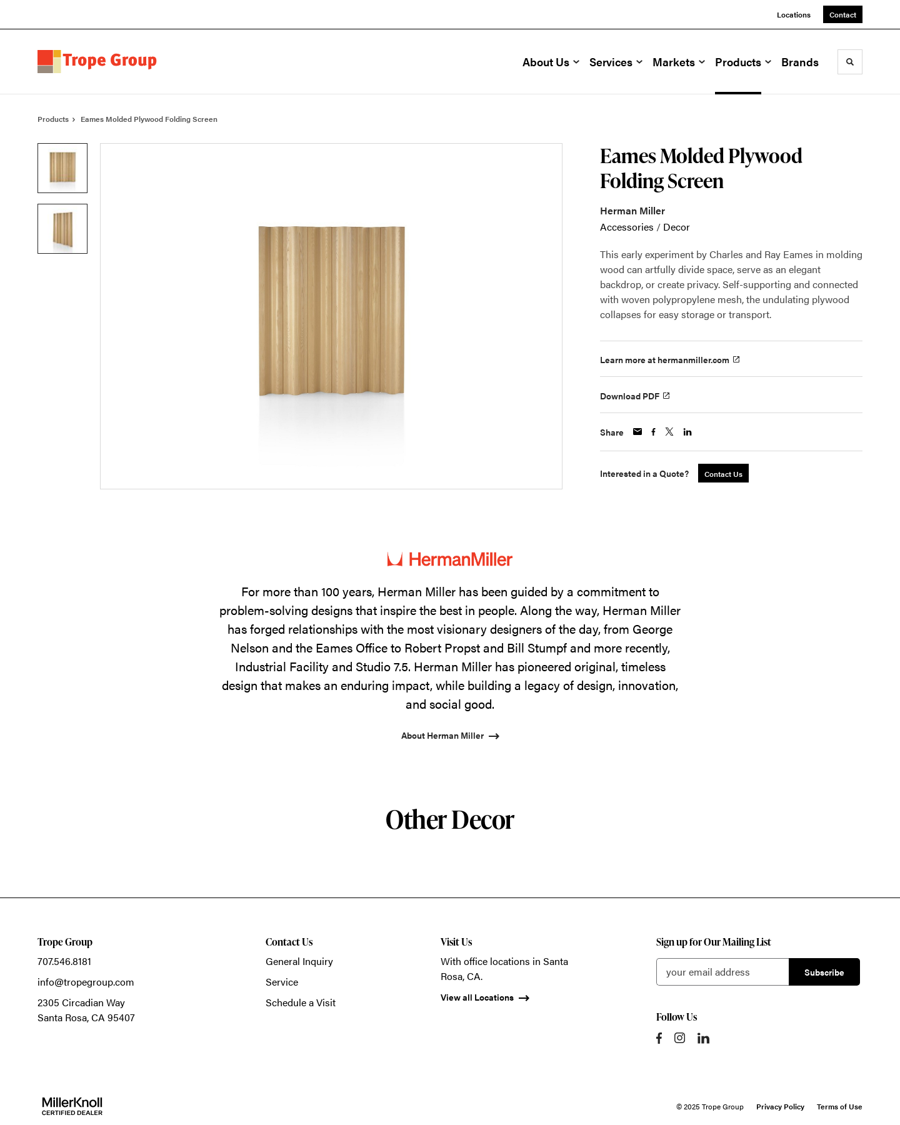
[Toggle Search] (850, 61)
